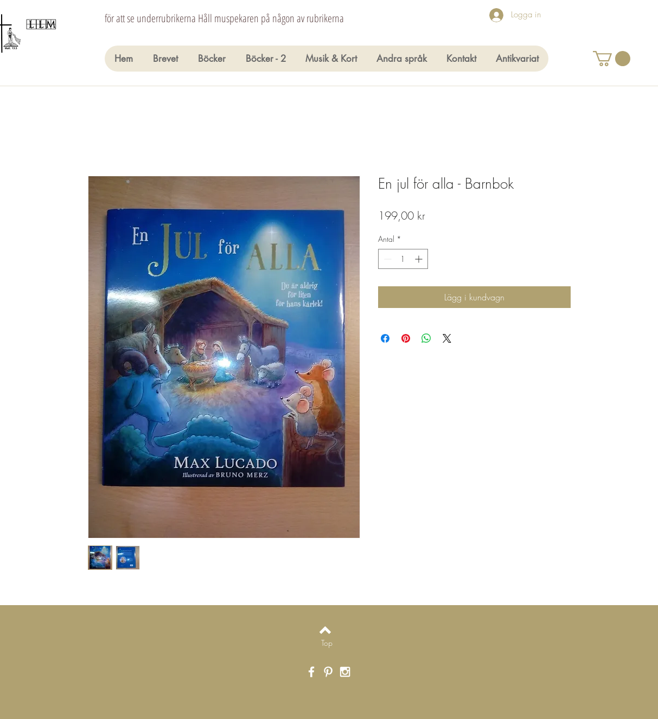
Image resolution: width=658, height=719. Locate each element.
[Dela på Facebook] (385, 338)
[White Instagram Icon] (345, 672)
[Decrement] (386, 258)
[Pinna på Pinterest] (405, 338)
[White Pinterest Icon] (328, 672)
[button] (611, 58)
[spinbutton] (403, 258)
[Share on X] (446, 338)
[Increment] (419, 258)
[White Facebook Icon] (311, 672)
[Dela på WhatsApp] (426, 338)
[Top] (327, 643)
